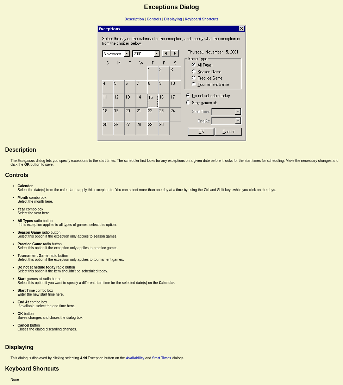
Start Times (161, 358)
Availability (135, 358)
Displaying (173, 19)
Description (134, 19)
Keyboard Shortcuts (202, 19)
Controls (154, 19)
